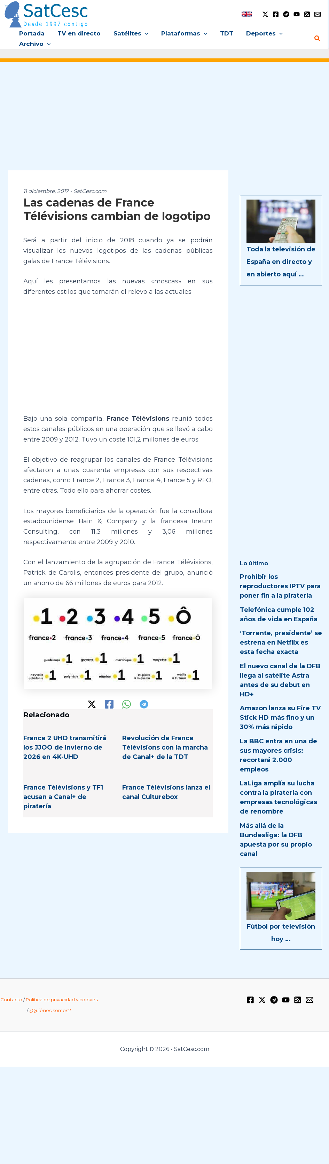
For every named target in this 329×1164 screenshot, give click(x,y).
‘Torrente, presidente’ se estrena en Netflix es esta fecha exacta (281, 642)
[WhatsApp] (126, 704)
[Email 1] (317, 14)
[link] (247, 14)
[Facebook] (276, 14)
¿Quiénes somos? (50, 1010)
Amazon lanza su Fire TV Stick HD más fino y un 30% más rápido (280, 717)
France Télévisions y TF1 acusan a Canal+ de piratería (63, 797)
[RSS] (307, 14)
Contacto (11, 999)
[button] (142, 33)
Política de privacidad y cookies (62, 999)
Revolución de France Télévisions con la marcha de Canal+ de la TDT (165, 747)
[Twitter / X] (265, 14)
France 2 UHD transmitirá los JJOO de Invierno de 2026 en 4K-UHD (64, 747)
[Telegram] (286, 14)
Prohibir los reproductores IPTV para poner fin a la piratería (280, 586)
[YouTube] (296, 14)
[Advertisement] (164, 121)
